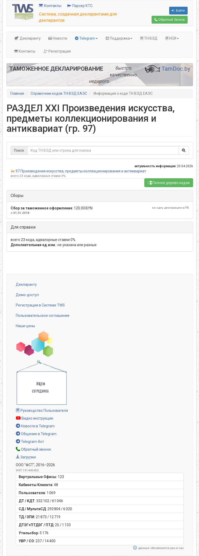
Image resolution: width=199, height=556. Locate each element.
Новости (57, 38)
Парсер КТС (80, 6)
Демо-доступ (27, 295)
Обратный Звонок (169, 19)
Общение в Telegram (36, 434)
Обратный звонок (33, 449)
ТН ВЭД (149, 38)
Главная (17, 93)
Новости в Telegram (35, 426)
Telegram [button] (86, 38)
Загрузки (26, 457)
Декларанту (27, 38)
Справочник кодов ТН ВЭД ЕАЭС (59, 93)
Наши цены (25, 326)
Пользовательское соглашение (42, 315)
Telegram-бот (30, 442)
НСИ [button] (172, 38)
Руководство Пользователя (42, 410)
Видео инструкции (34, 418)
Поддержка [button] (118, 38)
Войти (178, 10)
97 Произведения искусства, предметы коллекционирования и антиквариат (81, 171)
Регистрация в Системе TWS (40, 305)
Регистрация (57, 51)
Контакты (50, 5)
